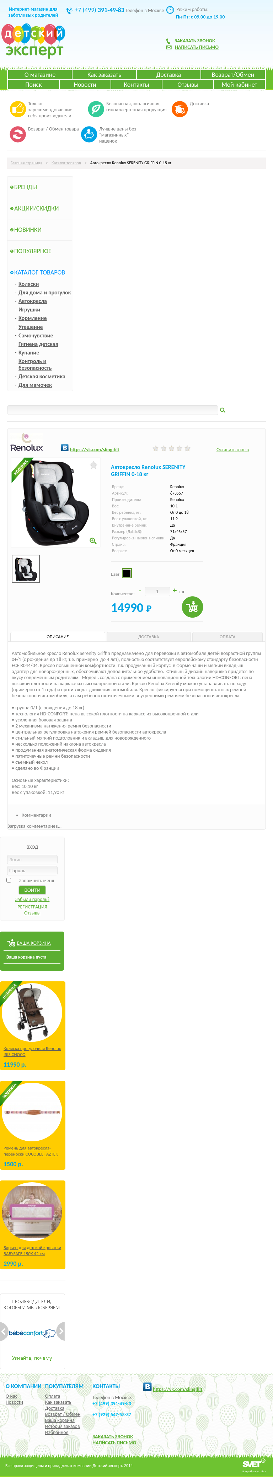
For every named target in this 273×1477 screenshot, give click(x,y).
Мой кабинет (239, 85)
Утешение (30, 327)
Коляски (28, 284)
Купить (192, 607)
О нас (11, 1396)
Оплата (52, 1396)
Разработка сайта (254, 1471)
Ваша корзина (60, 1420)
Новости (85, 85)
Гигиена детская (38, 344)
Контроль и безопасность (35, 364)
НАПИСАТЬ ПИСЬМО (114, 1443)
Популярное (33, 251)
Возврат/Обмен (233, 75)
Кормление (32, 318)
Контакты (136, 85)
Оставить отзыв (232, 450)
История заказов (62, 1426)
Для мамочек (35, 385)
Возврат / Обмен (62, 1414)
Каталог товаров (66, 162)
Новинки (28, 230)
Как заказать (104, 75)
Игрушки (29, 309)
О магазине (40, 75)
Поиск (33, 85)
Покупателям (64, 1386)
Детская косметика (41, 376)
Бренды (25, 187)
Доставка (168, 75)
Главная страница (26, 162)
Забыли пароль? (32, 899)
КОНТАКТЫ (106, 1386)
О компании (24, 1386)
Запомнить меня (36, 881)
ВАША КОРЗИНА (33, 943)
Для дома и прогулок (44, 292)
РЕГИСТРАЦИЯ (32, 907)
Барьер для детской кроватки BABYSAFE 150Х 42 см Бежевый (32, 1253)
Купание (28, 352)
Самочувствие (35, 335)
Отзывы (187, 85)
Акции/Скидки (36, 208)
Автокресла (32, 301)
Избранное (57, 1432)
